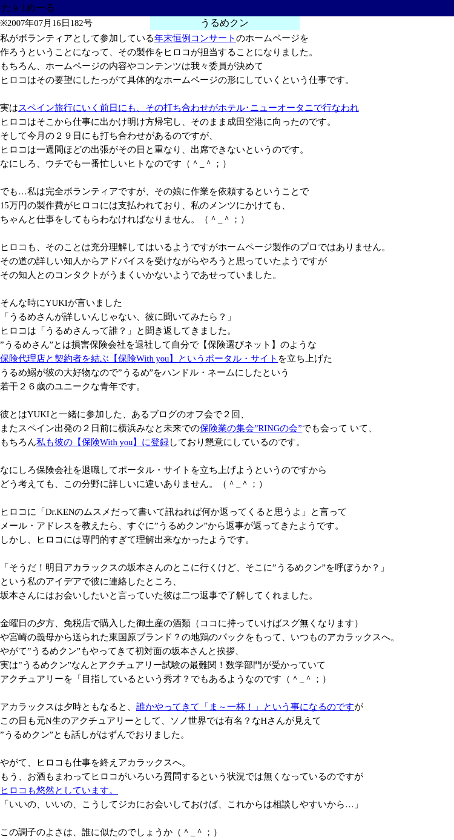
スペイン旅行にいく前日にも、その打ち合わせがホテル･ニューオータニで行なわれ (188, 108)
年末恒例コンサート (195, 38)
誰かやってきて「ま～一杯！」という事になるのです (245, 707)
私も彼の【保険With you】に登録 (102, 442)
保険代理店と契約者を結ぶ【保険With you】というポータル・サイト (139, 358)
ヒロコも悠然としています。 (59, 790)
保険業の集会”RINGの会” (251, 428)
